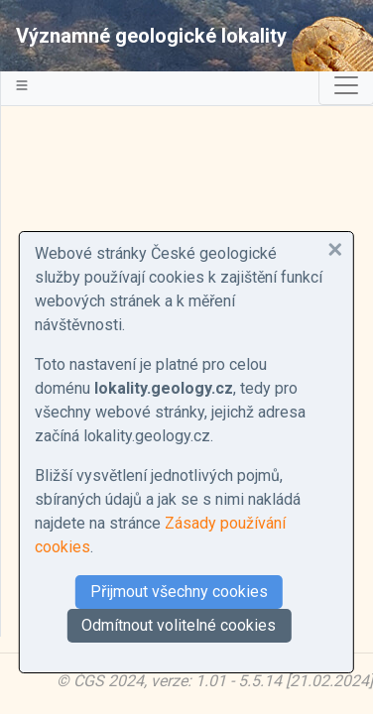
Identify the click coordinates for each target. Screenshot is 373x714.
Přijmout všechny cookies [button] (179, 591)
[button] (335, 250)
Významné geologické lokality (151, 36)
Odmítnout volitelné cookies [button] (178, 625)
